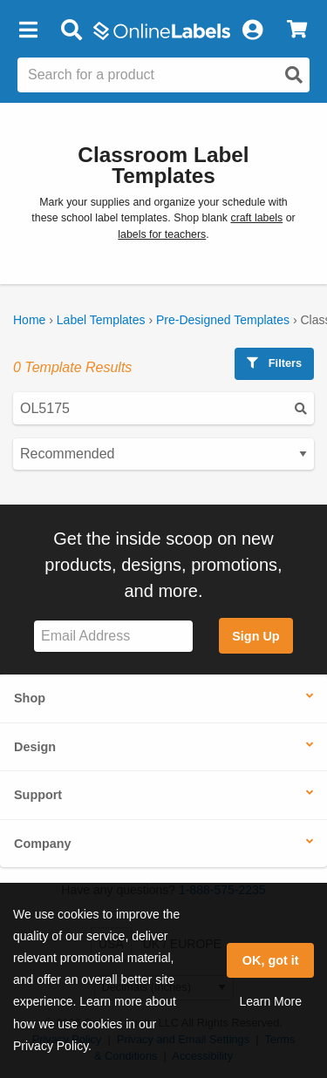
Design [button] (35, 747)
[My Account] (252, 30)
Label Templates (101, 320)
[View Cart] (297, 30)
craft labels (256, 218)
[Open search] (294, 75)
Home (29, 320)
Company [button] (43, 844)
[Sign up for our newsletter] (113, 636)
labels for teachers (162, 234)
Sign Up (255, 636)
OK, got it (270, 960)
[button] (28, 30)
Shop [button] (29, 698)
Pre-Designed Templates (223, 320)
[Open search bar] (71, 30)
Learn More (270, 1001)
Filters (274, 363)
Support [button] (38, 795)
